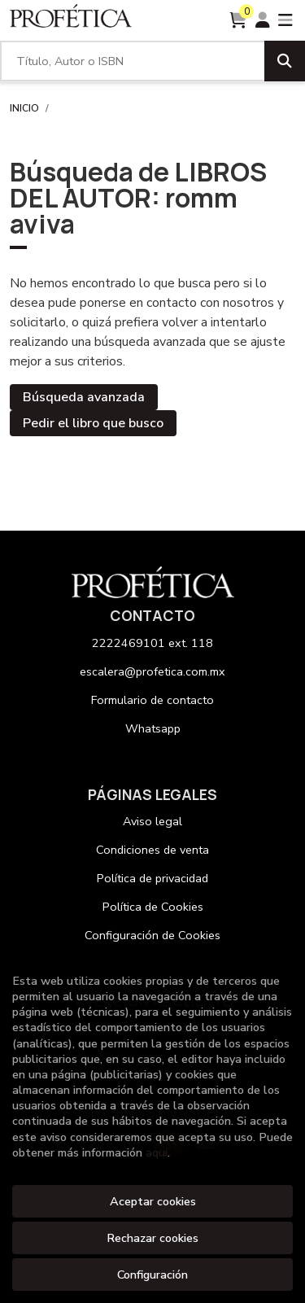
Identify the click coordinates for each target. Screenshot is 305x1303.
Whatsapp (153, 728)
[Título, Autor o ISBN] (132, 61)
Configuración (152, 1274)
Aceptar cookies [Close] (153, 1201)
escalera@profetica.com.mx (152, 671)
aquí (157, 1152)
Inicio (24, 108)
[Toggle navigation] (285, 20)
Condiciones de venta (152, 850)
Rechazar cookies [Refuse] (152, 1238)
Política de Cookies (152, 907)
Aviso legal (152, 821)
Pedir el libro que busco (93, 423)
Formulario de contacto (152, 700)
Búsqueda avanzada (84, 397)
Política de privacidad (152, 878)
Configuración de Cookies (152, 935)
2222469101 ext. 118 (152, 643)
